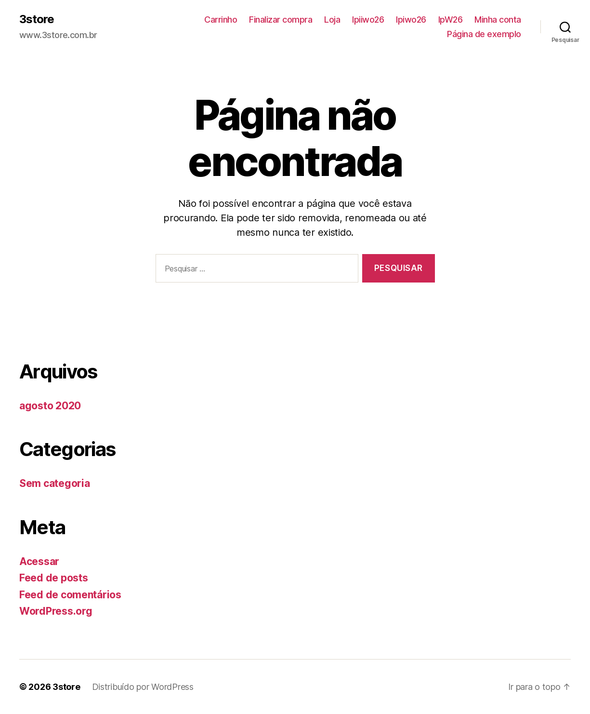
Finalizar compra (280, 19)
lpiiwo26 (368, 19)
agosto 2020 (50, 406)
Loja (332, 19)
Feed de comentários (70, 595)
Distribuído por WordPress (143, 687)
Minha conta (497, 19)
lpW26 (450, 19)
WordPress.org (55, 611)
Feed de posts (53, 578)
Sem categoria (54, 483)
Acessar (39, 561)
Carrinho (220, 19)
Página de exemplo (484, 34)
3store (36, 19)
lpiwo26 (411, 19)
